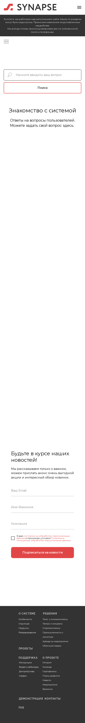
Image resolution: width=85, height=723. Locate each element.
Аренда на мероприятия (55, 641)
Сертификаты (50, 671)
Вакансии (48, 689)
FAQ (21, 707)
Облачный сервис (52, 646)
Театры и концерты (53, 623)
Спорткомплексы (51, 628)
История (47, 662)
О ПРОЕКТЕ (51, 657)
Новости (47, 680)
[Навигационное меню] (79, 7)
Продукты (24, 628)
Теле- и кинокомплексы (55, 619)
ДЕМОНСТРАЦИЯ (31, 698)
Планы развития (51, 676)
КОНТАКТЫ (53, 698)
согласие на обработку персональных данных (43, 537)
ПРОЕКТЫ (26, 648)
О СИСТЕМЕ (27, 613)
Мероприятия (50, 684)
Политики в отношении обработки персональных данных (44, 539)
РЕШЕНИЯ (50, 613)
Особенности (25, 619)
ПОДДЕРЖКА (28, 657)
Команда (47, 667)
